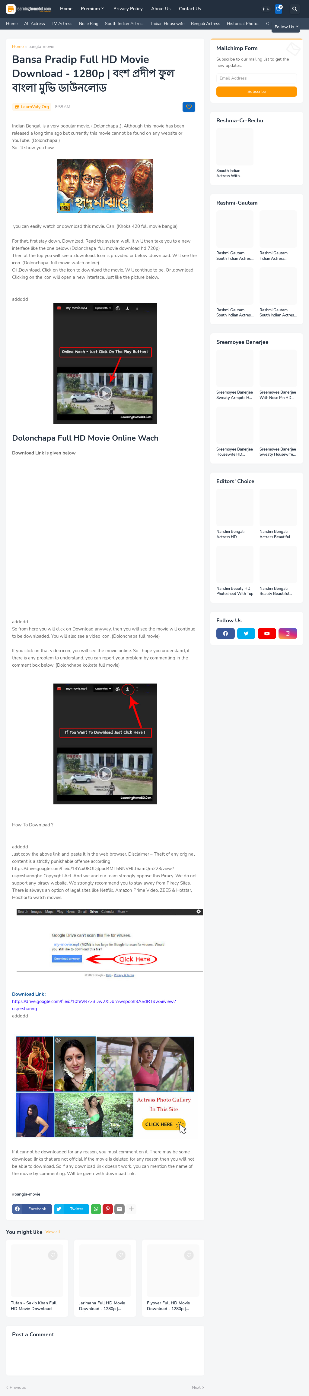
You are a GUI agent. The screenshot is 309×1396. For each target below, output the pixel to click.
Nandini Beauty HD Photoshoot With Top (234, 591)
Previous (18, 1387)
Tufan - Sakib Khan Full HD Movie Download (33, 1306)
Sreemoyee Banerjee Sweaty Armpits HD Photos (234, 395)
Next (196, 1387)
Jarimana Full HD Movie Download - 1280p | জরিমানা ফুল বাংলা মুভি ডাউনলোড (102, 1306)
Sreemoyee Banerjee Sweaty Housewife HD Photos (278, 452)
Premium (90, 9)
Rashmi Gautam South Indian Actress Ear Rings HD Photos (278, 313)
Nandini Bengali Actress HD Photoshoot (230, 534)
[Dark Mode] (266, 9)
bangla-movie (41, 47)
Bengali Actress (205, 24)
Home (66, 9)
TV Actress (62, 24)
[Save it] (189, 107)
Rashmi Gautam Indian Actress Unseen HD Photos (276, 256)
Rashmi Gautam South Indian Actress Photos (234, 313)
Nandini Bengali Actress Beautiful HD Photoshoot (275, 534)
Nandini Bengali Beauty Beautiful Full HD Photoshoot (277, 591)
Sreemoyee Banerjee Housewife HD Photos (234, 452)
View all (53, 1232)
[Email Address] (256, 78)
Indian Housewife (167, 24)
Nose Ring (88, 24)
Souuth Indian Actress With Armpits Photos (230, 173)
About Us (160, 9)
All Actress (34, 24)
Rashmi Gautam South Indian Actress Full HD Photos (234, 256)
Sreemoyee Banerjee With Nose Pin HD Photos (278, 395)
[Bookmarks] (278, 9)
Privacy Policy (128, 9)
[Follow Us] (286, 27)
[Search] (295, 9)
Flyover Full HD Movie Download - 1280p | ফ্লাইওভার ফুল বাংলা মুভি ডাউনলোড (168, 1306)
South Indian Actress (125, 24)
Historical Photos (243, 24)
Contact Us (190, 9)
